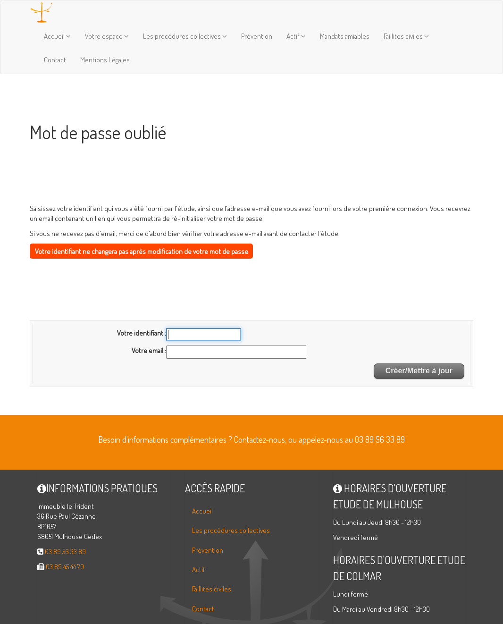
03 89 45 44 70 (65, 566)
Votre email (148, 350)
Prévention (256, 36)
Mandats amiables (344, 36)
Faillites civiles (406, 36)
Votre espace (107, 36)
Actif (296, 36)
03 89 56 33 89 (65, 551)
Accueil (57, 36)
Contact (55, 59)
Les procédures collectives (185, 36)
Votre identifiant (141, 333)
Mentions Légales (105, 59)
